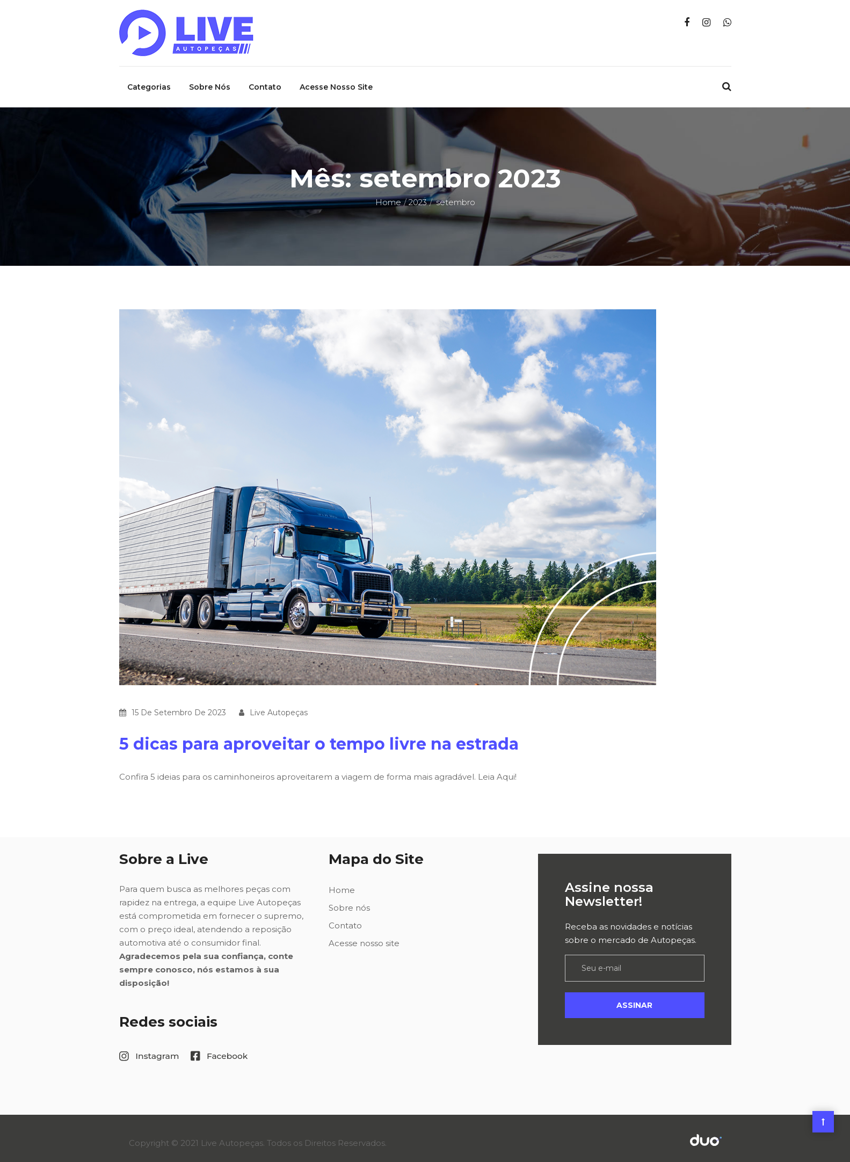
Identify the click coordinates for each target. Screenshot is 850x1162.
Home (388, 193)
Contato (265, 78)
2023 (418, 193)
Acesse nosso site (336, 78)
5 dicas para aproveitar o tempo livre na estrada (319, 735)
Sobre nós (209, 78)
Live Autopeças (279, 703)
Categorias (149, 78)
